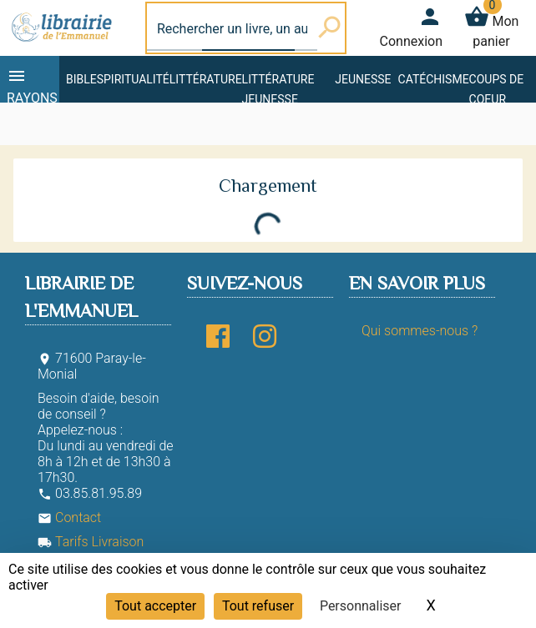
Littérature (205, 79)
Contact (69, 517)
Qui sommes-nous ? (420, 331)
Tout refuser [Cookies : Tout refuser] (258, 606)
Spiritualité (133, 79)
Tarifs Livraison (91, 542)
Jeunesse (363, 79)
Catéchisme (433, 79)
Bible (81, 79)
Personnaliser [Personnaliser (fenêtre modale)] (361, 606)
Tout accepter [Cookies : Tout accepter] (155, 606)
